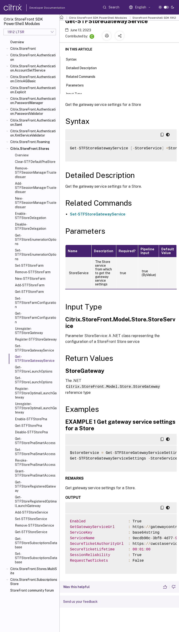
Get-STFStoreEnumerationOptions (35, 239)
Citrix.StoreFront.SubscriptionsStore (33, 582)
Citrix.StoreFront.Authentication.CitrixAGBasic (33, 79)
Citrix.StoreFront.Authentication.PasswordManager (33, 101)
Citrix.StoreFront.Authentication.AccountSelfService (33, 68)
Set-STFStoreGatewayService (34, 348)
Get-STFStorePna (28, 425)
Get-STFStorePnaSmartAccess (35, 441)
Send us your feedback (80, 601)
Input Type (76, 93)
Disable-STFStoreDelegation (30, 226)
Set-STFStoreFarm (29, 265)
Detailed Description (84, 67)
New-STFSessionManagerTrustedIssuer (35, 203)
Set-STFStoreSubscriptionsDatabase (36, 558)
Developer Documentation (39, 7)
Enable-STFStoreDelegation (30, 216)
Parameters (77, 85)
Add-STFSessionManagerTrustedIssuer (35, 188)
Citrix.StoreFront (23, 48)
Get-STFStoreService (31, 532)
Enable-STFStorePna (31, 419)
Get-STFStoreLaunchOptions (33, 369)
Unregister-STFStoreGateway (29, 331)
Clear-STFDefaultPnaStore (35, 162)
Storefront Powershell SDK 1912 (154, 17)
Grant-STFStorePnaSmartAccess (35, 473)
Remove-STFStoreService (34, 525)
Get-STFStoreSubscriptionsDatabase (36, 543)
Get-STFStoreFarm (29, 292)
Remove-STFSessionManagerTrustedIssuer (35, 172)
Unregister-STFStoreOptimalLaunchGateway (36, 408)
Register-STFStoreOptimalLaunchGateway (36, 393)
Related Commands (83, 76)
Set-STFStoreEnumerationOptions (35, 254)
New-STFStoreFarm (30, 278)
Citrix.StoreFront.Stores (29, 149)
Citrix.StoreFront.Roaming (30, 142)
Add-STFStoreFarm (30, 285)
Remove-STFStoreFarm (33, 272)
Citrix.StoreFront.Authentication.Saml (33, 122)
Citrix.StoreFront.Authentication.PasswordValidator (33, 111)
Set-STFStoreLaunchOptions (33, 380)
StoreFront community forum (32, 590)
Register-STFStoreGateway (36, 339)
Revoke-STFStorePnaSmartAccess (35, 463)
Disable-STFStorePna (31, 432)
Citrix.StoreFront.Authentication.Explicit (33, 90)
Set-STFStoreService (31, 519)
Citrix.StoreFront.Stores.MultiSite (33, 571)
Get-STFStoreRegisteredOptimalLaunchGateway (36, 501)
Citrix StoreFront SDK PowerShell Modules (98, 17)
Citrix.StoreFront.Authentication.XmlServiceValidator (33, 133)
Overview (17, 42)
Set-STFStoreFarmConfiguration (35, 303)
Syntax (74, 59)
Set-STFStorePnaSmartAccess (35, 452)
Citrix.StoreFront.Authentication (33, 57)
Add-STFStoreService (31, 512)
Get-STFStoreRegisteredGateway (35, 486)
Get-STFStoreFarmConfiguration (35, 318)
